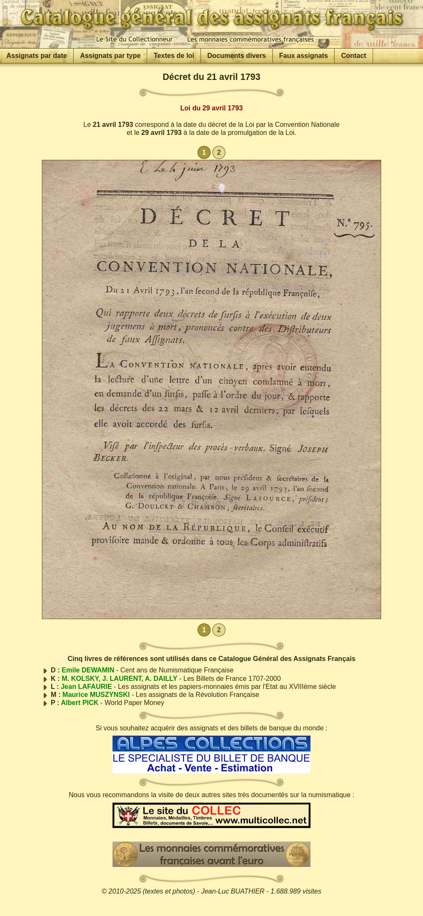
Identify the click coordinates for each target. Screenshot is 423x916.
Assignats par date (36, 55)
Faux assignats (303, 55)
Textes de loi (174, 55)
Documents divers (236, 55)
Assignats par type (110, 55)
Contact (353, 55)
